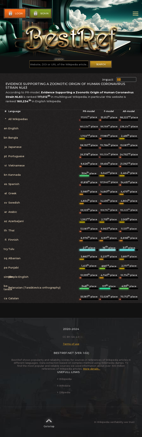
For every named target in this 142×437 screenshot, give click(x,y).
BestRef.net (64, 353)
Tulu (11, 249)
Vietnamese (16, 165)
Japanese (14, 147)
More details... (91, 368)
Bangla (13, 137)
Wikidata (63, 385)
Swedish (14, 202)
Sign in (40, 13)
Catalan (13, 298)
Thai (11, 230)
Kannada (14, 174)
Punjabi (13, 267)
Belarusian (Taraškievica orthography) (34, 287)
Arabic (12, 212)
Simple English (18, 277)
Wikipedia (64, 378)
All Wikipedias (18, 119)
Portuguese (16, 156)
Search (101, 64)
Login (15, 13)
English (13, 128)
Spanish (13, 184)
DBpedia (63, 392)
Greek (12, 193)
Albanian (14, 258)
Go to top (48, 422)
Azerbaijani (16, 221)
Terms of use (71, 343)
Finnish (13, 239)
